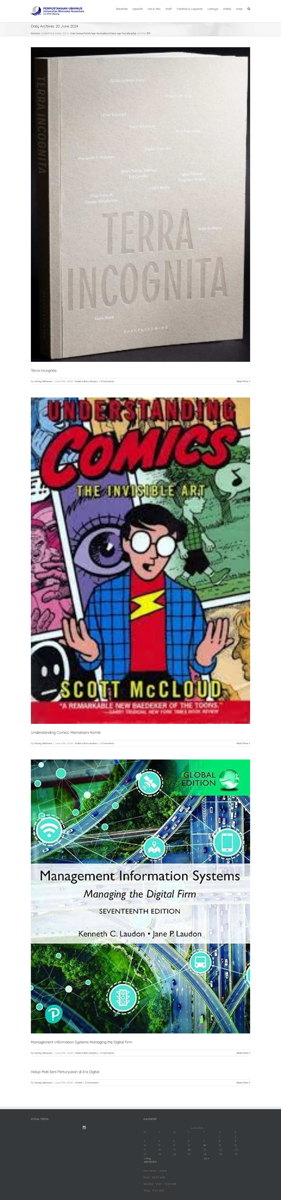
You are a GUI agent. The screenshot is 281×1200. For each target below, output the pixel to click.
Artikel (78, 1082)
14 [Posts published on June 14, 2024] (204, 1145)
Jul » (206, 1158)
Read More (242, 381)
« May (147, 1158)
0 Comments (107, 381)
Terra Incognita (43, 370)
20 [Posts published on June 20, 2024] (189, 1149)
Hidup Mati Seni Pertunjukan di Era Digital (65, 1072)
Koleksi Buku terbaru (86, 381)
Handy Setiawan (43, 381)
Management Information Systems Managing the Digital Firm (81, 1042)
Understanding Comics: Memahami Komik (66, 732)
